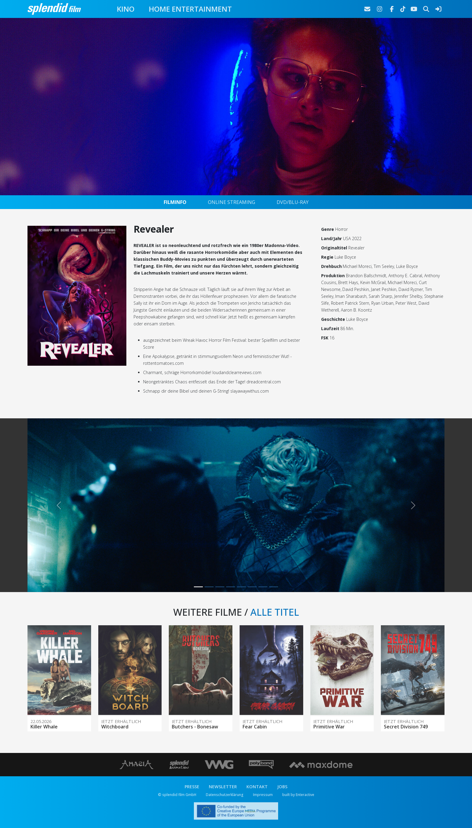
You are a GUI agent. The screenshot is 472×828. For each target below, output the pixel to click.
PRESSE (192, 786)
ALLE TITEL (274, 612)
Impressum (263, 794)
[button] (58, 505)
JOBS (282, 786)
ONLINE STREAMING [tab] (231, 202)
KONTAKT (257, 786)
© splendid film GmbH (177, 794)
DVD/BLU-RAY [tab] (293, 202)
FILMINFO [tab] (175, 202)
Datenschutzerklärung (224, 794)
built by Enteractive (298, 794)
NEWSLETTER (223, 786)
